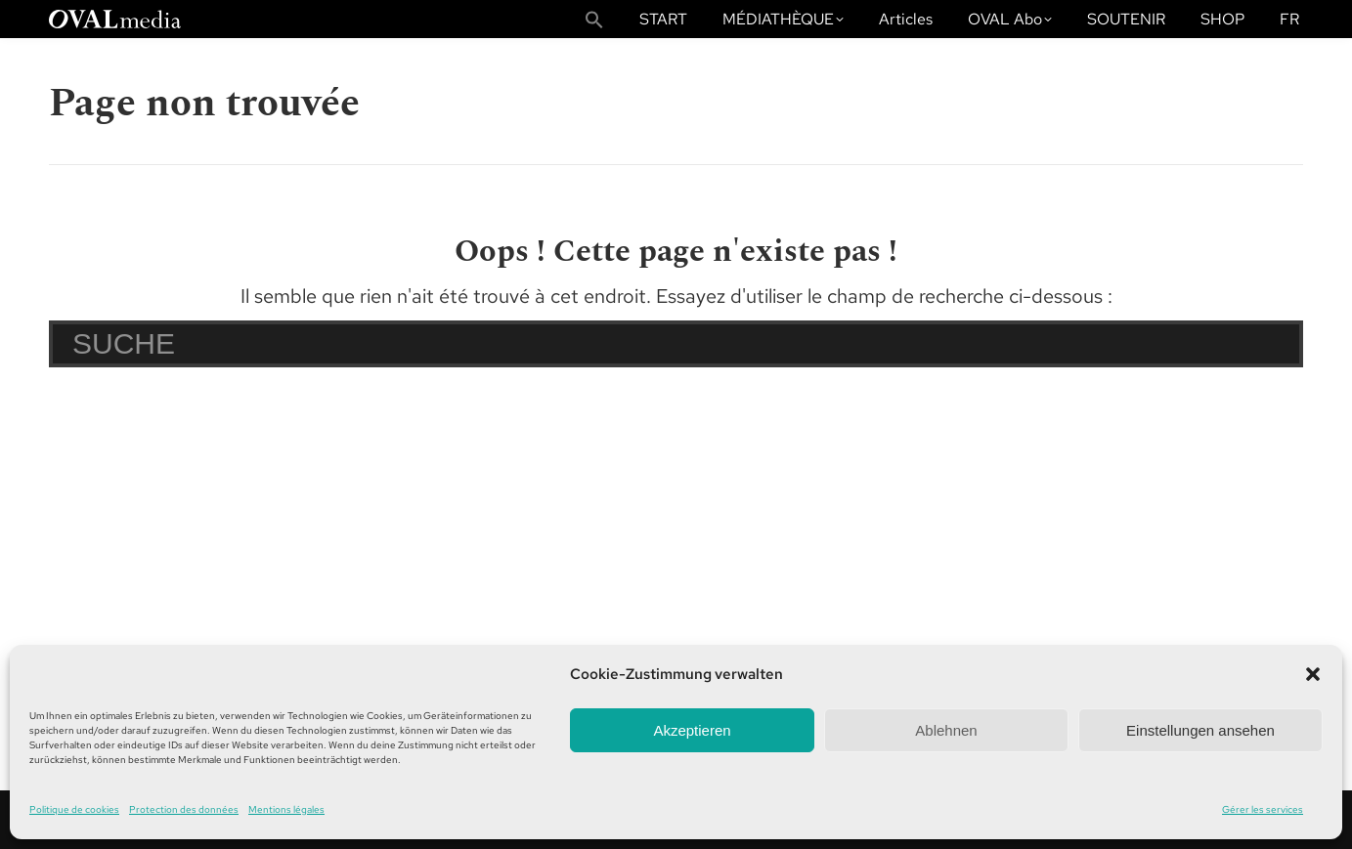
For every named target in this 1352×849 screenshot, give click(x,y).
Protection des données (184, 809)
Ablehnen (946, 730)
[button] (1313, 674)
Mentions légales (286, 809)
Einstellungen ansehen (1200, 730)
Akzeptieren (691, 730)
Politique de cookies (74, 809)
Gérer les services (1262, 809)
